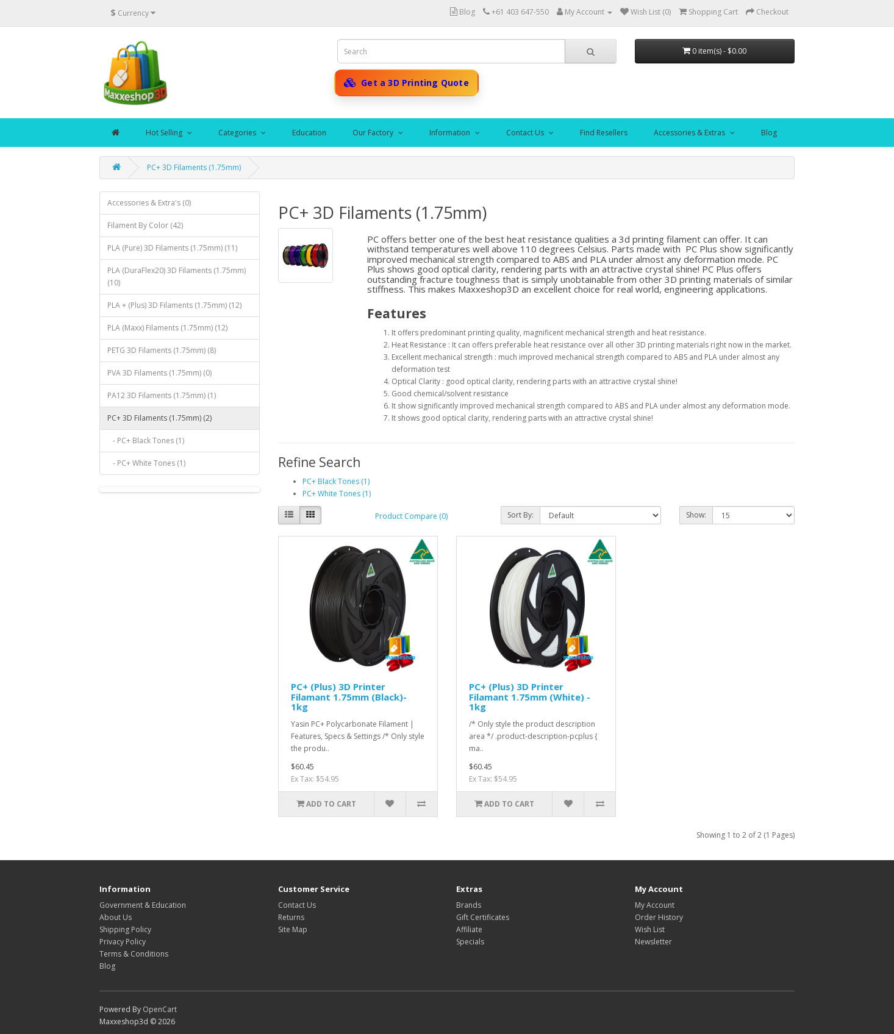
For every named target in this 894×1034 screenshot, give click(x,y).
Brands (468, 905)
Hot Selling (165, 132)
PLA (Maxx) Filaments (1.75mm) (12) (167, 328)
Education (309, 132)
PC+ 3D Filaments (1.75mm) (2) (159, 418)
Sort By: (520, 515)
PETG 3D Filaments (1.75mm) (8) (161, 350)
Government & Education (142, 905)
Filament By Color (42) (145, 225)
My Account (654, 905)
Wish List (650, 929)
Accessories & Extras (690, 132)
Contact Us (526, 132)
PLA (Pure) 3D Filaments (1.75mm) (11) (172, 248)
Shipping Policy (125, 929)
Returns (291, 917)
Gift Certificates (482, 917)
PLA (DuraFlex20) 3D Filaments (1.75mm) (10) (176, 276)
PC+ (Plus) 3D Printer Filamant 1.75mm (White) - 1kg (529, 696)
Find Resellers (604, 132)
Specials (470, 941)
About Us (115, 917)
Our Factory (373, 132)
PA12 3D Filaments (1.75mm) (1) (161, 395)
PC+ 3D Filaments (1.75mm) (194, 167)
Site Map (292, 929)
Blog (769, 132)
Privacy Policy (122, 941)
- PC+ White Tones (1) (146, 463)
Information (450, 132)
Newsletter (653, 941)
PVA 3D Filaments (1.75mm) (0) (159, 373)
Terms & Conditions (133, 954)
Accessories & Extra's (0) (149, 203)
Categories (238, 132)
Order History (659, 917)
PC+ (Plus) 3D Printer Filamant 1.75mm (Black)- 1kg (349, 696)
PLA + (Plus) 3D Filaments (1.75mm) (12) (174, 305)
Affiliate (469, 929)
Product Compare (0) (411, 516)
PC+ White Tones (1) (336, 493)
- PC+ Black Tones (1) (145, 440)
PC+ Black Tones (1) (336, 481)
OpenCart (160, 1009)
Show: (696, 515)
